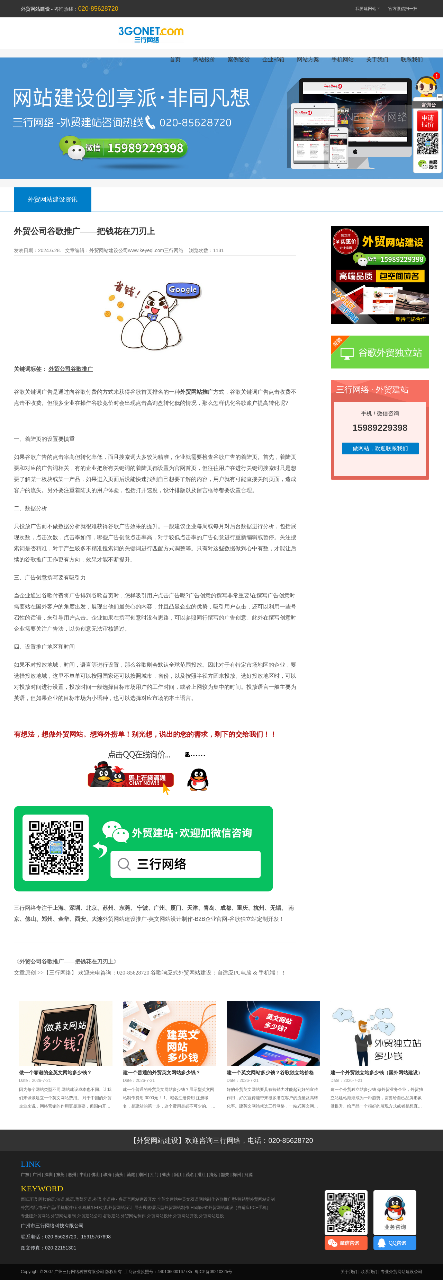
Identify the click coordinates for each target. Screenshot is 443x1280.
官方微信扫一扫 (406, 8)
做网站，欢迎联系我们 (380, 448)
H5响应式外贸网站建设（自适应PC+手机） (231, 1207)
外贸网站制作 (133, 1216)
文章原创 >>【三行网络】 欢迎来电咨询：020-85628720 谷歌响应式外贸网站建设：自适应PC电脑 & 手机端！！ (150, 973)
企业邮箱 (273, 59)
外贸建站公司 (89, 1216)
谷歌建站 (111, 1216)
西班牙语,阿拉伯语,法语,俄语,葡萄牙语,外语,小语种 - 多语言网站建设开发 (88, 1199)
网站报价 (204, 59)
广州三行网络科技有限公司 (79, 1271)
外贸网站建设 (211, 1216)
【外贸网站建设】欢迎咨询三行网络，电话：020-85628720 (221, 1140)
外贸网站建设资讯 (53, 199)
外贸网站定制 (63, 1216)
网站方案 (308, 59)
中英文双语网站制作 (196, 1199)
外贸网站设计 (159, 1216)
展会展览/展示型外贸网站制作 (161, 1207)
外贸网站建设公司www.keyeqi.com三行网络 (136, 250)
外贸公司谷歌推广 (70, 369)
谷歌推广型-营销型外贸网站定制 (245, 1199)
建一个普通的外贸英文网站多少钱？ (161, 1072)
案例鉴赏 (239, 59)
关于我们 (377, 59)
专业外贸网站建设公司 (401, 1271)
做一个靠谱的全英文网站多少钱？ (55, 1072)
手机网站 (343, 59)
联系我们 (412, 59)
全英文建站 (167, 1199)
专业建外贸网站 (35, 1216)
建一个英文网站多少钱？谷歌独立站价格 (270, 1072)
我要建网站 (364, 8)
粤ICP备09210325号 (213, 1271)
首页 (175, 59)
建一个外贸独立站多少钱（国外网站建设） (377, 1072)
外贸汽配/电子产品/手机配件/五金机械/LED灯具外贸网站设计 (77, 1207)
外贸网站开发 (185, 1216)
